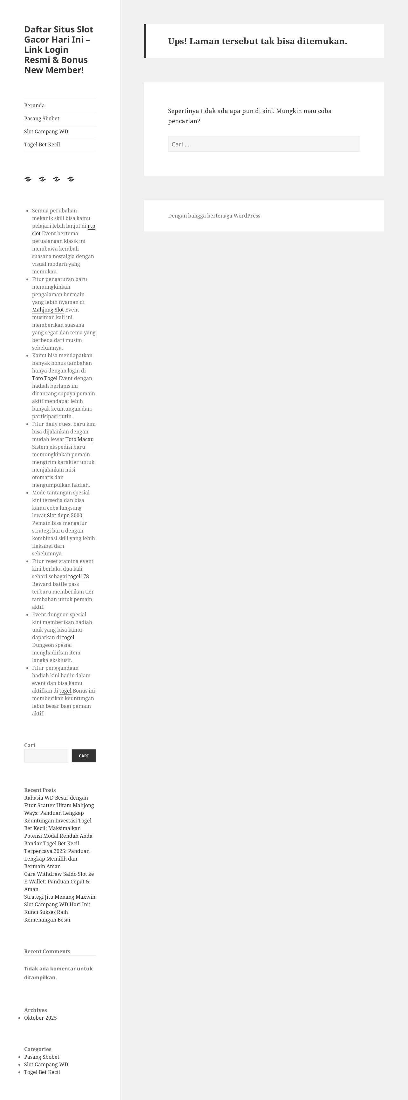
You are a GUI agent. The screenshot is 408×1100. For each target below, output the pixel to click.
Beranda (34, 105)
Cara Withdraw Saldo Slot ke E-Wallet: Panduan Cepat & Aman (59, 881)
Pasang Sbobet (41, 118)
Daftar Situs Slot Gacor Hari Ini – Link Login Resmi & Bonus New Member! (58, 49)
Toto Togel (45, 378)
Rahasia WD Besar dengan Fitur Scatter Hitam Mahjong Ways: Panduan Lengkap (59, 805)
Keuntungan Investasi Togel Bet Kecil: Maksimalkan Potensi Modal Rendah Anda (58, 828)
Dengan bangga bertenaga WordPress (214, 215)
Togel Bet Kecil (42, 144)
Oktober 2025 (40, 1017)
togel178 (78, 576)
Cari (29, 745)
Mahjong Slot (48, 309)
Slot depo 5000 (64, 515)
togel (68, 637)
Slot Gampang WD (46, 131)
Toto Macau (79, 439)
